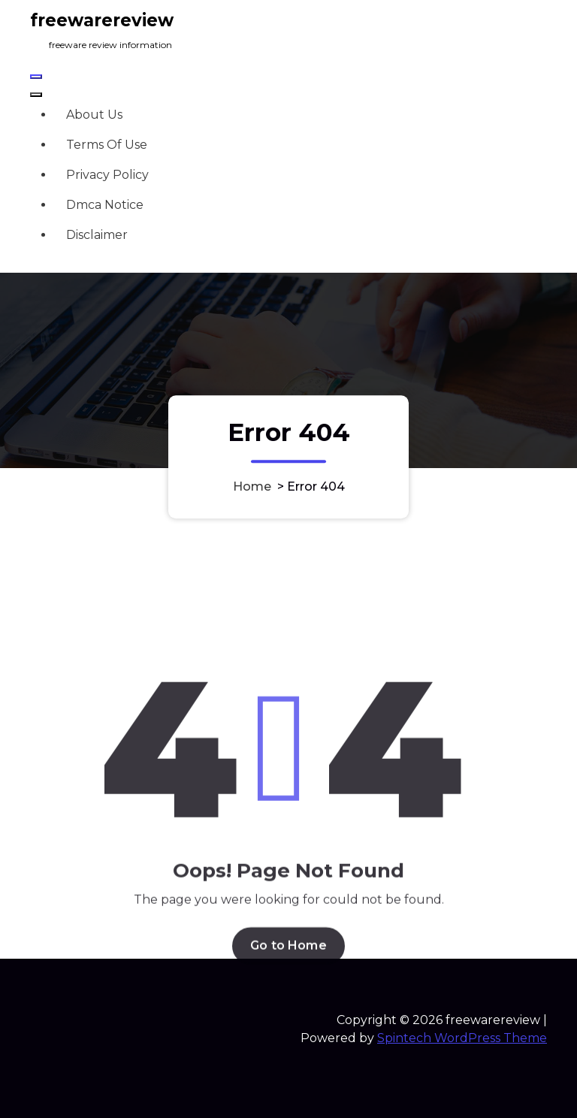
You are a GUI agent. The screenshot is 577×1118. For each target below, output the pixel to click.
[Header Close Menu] (36, 94)
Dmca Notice (104, 205)
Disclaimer (97, 235)
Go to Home (288, 1035)
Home (252, 486)
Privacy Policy (107, 175)
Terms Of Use (106, 144)
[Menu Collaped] (36, 76)
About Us (94, 114)
